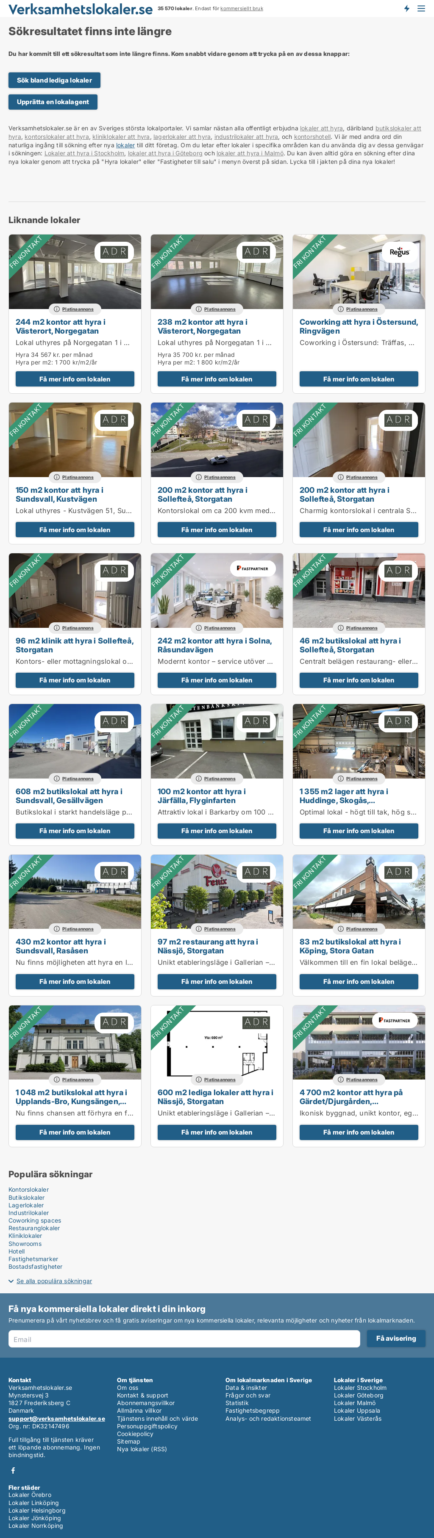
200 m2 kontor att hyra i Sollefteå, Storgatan (203, 494)
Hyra (22, 354)
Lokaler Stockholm (360, 1387)
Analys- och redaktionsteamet (268, 1418)
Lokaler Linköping (33, 1502)
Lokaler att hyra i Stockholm (85, 153)
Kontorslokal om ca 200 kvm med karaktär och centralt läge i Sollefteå (274, 510)
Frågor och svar (247, 1395)
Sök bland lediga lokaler (54, 80)
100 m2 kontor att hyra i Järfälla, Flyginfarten (202, 796)
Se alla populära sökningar (54, 1280)
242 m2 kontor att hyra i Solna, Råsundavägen (215, 645)
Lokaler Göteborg (359, 1395)
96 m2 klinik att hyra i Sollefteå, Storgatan (75, 645)
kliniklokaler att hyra (121, 136)
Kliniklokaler (25, 1235)
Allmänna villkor (139, 1410)
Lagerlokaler (26, 1205)
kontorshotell (312, 136)
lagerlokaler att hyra (182, 136)
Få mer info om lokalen (74, 379)
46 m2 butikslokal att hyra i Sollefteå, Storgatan (350, 645)
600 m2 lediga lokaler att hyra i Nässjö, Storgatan (215, 1097)
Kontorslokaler (28, 1189)
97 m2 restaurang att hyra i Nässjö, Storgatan (208, 946)
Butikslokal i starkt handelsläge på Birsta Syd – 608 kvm (109, 812)
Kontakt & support (142, 1395)
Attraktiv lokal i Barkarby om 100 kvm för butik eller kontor (255, 812)
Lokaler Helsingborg (37, 1510)
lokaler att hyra (321, 128)
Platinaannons (78, 309)
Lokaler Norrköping (36, 1525)
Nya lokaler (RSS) (142, 1448)
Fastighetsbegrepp (252, 1410)
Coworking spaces (34, 1220)
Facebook (13, 1470)
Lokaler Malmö (355, 1402)
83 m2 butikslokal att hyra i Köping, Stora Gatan (350, 946)
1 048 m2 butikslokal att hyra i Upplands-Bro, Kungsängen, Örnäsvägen (71, 1101)
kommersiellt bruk (241, 8)
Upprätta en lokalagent (53, 102)
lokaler (125, 145)
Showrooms (25, 1243)
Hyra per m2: (34, 362)
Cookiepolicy (135, 1433)
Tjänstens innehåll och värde (157, 1418)
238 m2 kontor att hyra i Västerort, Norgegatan (203, 326)
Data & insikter (246, 1387)
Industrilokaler (28, 1212)
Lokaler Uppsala (357, 1410)
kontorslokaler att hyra (57, 136)
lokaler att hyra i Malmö (250, 153)
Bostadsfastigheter (35, 1266)
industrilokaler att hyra (246, 136)
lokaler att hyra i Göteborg (165, 153)
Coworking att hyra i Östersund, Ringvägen (359, 326)
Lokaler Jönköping (34, 1517)
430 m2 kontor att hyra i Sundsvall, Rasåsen (61, 946)
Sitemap (128, 1441)
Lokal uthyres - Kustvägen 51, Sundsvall (83, 510)
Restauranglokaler (34, 1228)
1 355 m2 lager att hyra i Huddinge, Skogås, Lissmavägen (344, 800)
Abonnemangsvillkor (146, 1402)
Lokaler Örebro (29, 1494)
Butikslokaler (26, 1197)
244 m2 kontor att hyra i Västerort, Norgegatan (61, 326)
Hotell (16, 1251)
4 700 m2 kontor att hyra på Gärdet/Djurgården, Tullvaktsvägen (351, 1101)
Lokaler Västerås (357, 1418)
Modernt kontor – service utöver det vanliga (231, 661)
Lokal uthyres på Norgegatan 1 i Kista (78, 342)
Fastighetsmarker (33, 1258)
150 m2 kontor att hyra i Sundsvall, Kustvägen (59, 494)
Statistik (237, 1402)
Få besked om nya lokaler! (406, 8)
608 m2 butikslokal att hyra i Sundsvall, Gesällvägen (69, 796)
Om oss (127, 1387)
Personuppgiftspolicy (147, 1426)
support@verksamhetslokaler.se (56, 1418)
